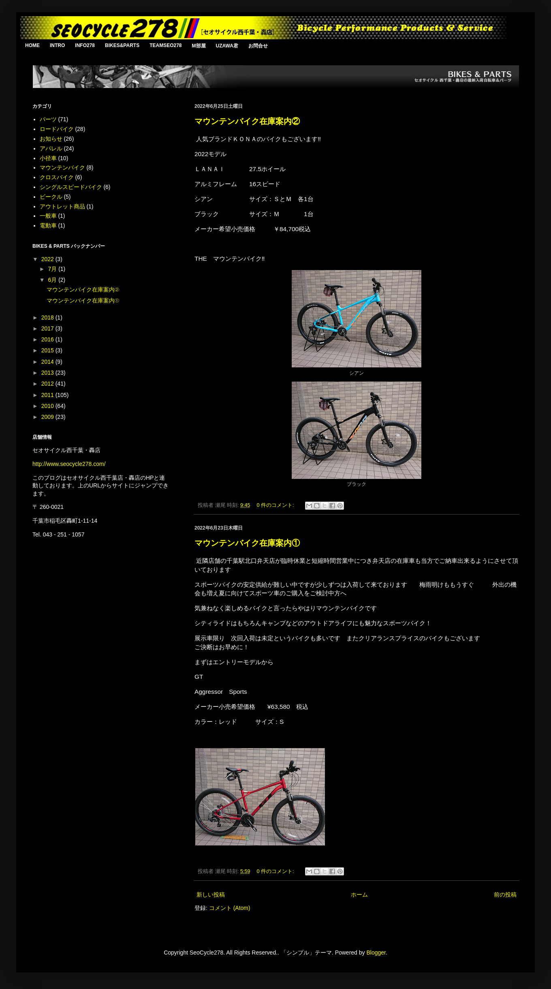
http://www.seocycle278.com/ (69, 464)
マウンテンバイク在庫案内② (247, 121)
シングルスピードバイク (71, 187)
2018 (48, 317)
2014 (48, 361)
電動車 (48, 225)
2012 (48, 383)
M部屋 (199, 46)
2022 (48, 259)
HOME (32, 45)
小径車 (48, 158)
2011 (48, 395)
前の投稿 (505, 894)
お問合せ (258, 46)
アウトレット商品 (62, 206)
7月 (53, 269)
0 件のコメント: (276, 505)
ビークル (51, 196)
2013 (48, 372)
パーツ (48, 119)
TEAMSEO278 (165, 45)
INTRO (57, 45)
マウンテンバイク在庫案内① (247, 542)
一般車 (48, 215)
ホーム (359, 894)
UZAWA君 (227, 46)
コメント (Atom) (229, 908)
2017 (48, 328)
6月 (53, 280)
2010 (48, 406)
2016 (48, 339)
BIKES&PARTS (122, 45)
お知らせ (51, 138)
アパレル (51, 148)
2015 (48, 350)
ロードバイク (57, 129)
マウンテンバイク (62, 167)
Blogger (375, 952)
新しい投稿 (210, 894)
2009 (48, 417)
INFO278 (85, 45)
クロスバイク (57, 177)
